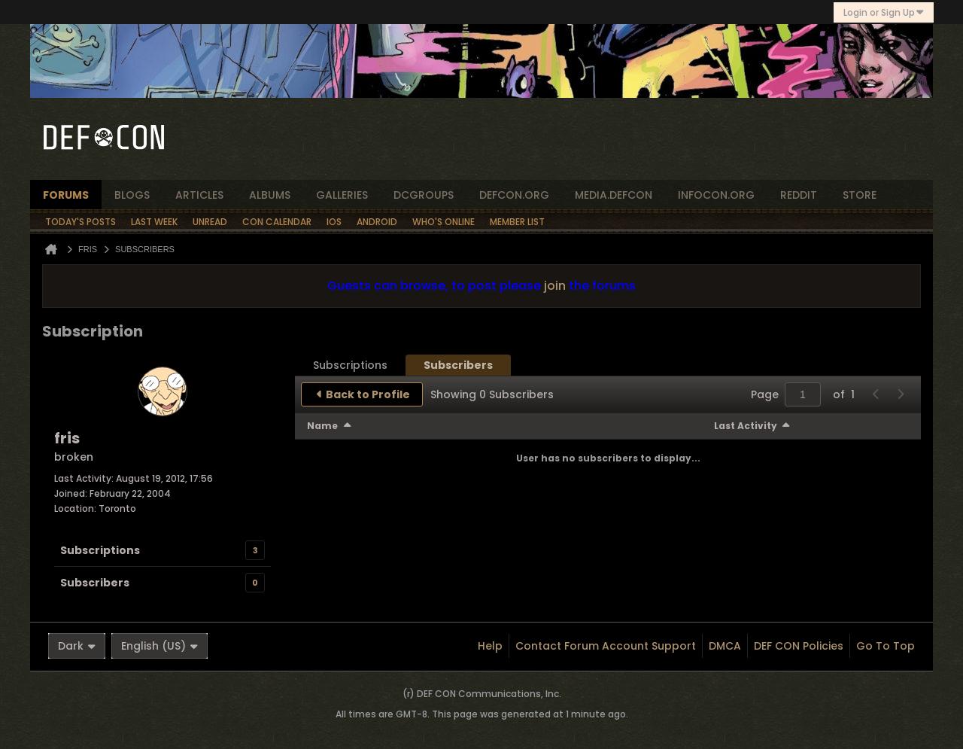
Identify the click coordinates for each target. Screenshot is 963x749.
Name (322, 425)
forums (66, 194)
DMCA (725, 645)
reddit (798, 194)
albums (269, 194)
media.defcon (613, 194)
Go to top (885, 645)
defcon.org (514, 194)
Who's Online (443, 221)
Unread (210, 221)
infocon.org (716, 194)
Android (377, 221)
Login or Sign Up (883, 12)
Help (490, 645)
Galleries (342, 194)
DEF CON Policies (798, 645)
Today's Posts (80, 221)
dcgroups (423, 194)
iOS (334, 221)
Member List (517, 221)
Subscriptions (100, 550)
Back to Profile (368, 394)
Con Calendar (276, 221)
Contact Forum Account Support (605, 645)
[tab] (350, 365)
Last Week (154, 221)
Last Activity (745, 425)
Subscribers (94, 582)
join (555, 285)
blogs (132, 194)
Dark (77, 645)
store (859, 194)
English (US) (159, 645)
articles (199, 194)
